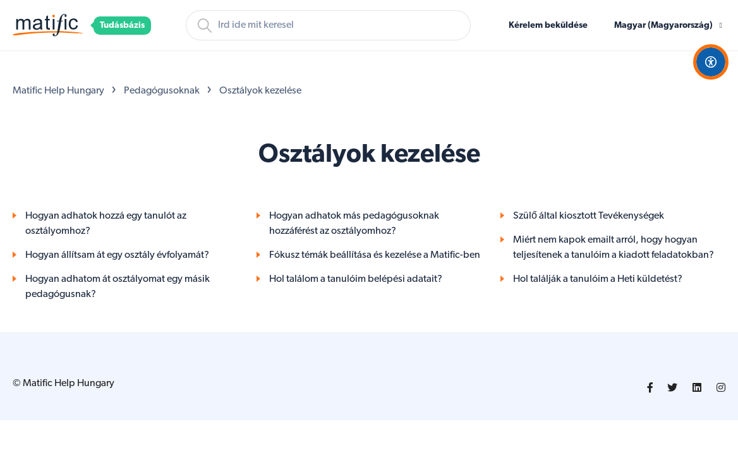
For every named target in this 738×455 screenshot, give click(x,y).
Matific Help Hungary (58, 91)
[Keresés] (328, 25)
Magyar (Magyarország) (664, 25)
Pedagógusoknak (162, 91)
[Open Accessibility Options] (710, 61)
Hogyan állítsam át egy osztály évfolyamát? (117, 255)
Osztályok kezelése (260, 91)
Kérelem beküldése (548, 25)
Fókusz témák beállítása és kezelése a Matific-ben (374, 255)
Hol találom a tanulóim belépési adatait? (355, 279)
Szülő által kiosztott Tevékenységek (588, 216)
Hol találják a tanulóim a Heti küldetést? (597, 279)
